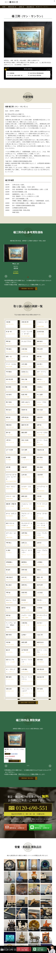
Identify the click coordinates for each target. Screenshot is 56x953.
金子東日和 (26, 650)
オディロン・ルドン (11, 534)
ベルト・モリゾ (10, 487)
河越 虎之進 (42, 450)
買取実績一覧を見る (27, 777)
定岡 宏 (41, 543)
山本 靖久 (26, 475)
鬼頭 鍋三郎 (42, 677)
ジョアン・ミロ (26, 616)
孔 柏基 (27, 459)
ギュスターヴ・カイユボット (27, 525)
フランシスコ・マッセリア (27, 691)
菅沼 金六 (10, 410)
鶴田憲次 (25, 562)
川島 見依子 (10, 578)
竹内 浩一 (41, 600)
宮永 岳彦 (41, 410)
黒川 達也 (10, 402)
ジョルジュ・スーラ (27, 505)
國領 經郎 (27, 433)
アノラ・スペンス (42, 504)
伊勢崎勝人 (10, 562)
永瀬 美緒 (24, 349)
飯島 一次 (10, 357)
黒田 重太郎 (42, 670)
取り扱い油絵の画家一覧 (16, 75)
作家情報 (12, 73)
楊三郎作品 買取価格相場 (36, 73)
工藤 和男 (40, 475)
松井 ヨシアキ (10, 660)
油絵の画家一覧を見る (27, 702)
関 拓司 (9, 570)
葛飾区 (16, 753)
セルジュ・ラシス (11, 600)
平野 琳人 (9, 543)
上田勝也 (40, 562)
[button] (28, 276)
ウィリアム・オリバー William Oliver (11, 625)
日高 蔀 (40, 496)
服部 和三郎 (27, 425)
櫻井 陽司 (10, 677)
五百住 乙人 (25, 372)
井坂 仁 (40, 570)
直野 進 (40, 425)
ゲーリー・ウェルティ (42, 441)
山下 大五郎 (11, 450)
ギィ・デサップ (10, 670)
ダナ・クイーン (41, 372)
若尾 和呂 (24, 593)
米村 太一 (41, 380)
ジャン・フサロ (41, 402)
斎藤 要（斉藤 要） (11, 504)
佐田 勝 (8, 467)
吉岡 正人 (25, 543)
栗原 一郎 (41, 578)
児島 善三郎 (27, 322)
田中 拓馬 (40, 689)
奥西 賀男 (25, 643)
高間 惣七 (25, 585)
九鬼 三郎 (40, 635)
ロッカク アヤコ (26, 341)
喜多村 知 (25, 410)
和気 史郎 (40, 349)
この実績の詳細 (14, 760)
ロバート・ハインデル (42, 651)
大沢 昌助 (27, 364)
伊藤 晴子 (25, 467)
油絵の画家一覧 (30, 6)
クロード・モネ (10, 496)
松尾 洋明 (25, 395)
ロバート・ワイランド (27, 661)
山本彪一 (27, 635)
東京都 (12, 753)
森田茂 (25, 608)
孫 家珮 (8, 458)
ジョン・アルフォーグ (42, 552)
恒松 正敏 (26, 380)
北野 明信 (25, 533)
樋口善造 (10, 387)
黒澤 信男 (41, 585)
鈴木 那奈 (40, 458)
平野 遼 (9, 593)
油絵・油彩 (15, 263)
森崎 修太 (41, 342)
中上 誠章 (42, 395)
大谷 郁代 (10, 395)
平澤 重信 (11, 372)
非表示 (30, 69)
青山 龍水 (11, 585)
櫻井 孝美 (10, 635)
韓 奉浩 (25, 600)
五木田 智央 (40, 332)
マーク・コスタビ (11, 364)
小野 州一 (10, 440)
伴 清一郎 (10, 332)
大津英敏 (41, 608)
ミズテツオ (25, 356)
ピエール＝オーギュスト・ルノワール (11, 477)
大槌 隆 (10, 322)
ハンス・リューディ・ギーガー (27, 333)
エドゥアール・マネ (42, 488)
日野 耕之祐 (25, 418)
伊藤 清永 (10, 425)
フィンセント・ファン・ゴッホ (42, 525)
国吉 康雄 (41, 467)
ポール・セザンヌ (11, 514)
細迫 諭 (10, 418)
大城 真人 (41, 387)
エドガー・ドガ (26, 487)
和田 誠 (9, 342)
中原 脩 (10, 643)
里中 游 (9, 433)
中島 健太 (10, 349)
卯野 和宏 (25, 570)
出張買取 (7, 753)
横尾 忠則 (25, 496)
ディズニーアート (42, 616)
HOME (3, 6)
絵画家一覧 (21, 6)
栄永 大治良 (27, 440)
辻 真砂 (9, 551)
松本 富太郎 (11, 380)
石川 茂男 (25, 450)
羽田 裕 (9, 608)
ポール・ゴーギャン (42, 515)
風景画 (15, 267)
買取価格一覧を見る (27, 288)
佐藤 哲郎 (41, 418)
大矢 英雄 (25, 387)
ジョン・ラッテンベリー (42, 534)
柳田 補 (41, 357)
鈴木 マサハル (10, 524)
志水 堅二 (40, 364)
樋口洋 (9, 650)
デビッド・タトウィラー (27, 553)
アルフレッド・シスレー (27, 515)
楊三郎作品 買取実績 (35, 75)
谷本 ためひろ (26, 402)
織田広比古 (41, 643)
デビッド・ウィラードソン (27, 679)
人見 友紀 (40, 593)
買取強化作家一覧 (12, 6)
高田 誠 (9, 616)
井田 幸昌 (40, 660)
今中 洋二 (25, 578)
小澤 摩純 (25, 670)
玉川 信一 (41, 623)
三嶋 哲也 (25, 623)
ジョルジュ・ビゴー (42, 323)
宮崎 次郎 (10, 689)
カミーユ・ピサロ (42, 433)
